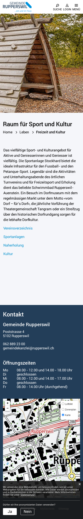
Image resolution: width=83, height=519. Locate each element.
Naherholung (13, 245)
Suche (57, 9)
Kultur (8, 254)
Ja (10, 511)
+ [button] (8, 403)
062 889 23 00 (14, 344)
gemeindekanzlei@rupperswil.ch (28, 348)
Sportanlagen (13, 237)
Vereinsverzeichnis (18, 228)
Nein (28, 511)
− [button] (8, 408)
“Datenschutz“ (27, 494)
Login (67, 9)
